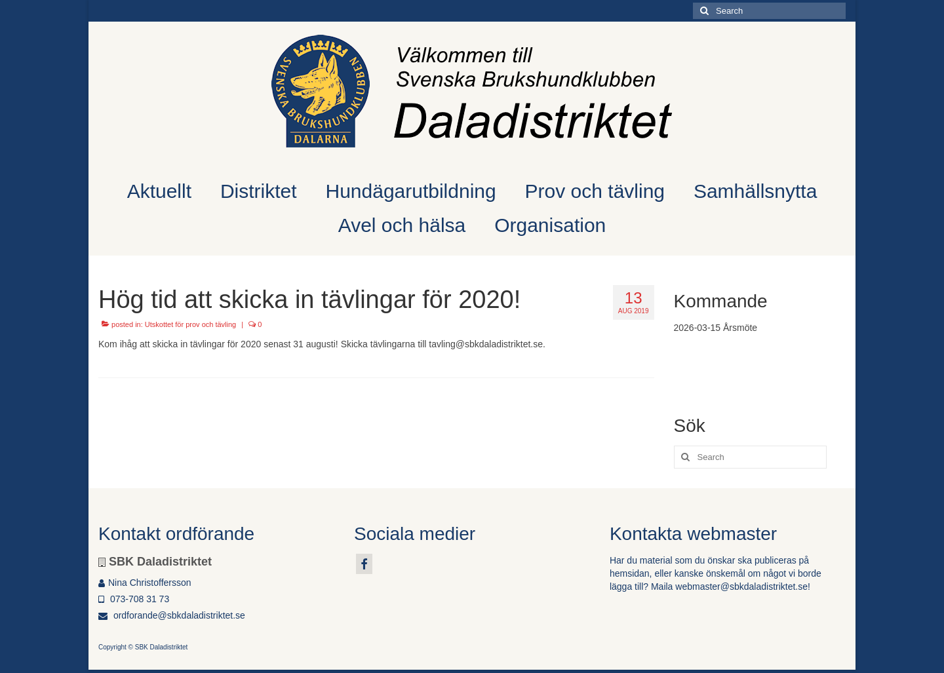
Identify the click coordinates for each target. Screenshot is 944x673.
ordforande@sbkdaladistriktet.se (171, 615)
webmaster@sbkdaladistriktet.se (741, 586)
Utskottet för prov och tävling (190, 324)
